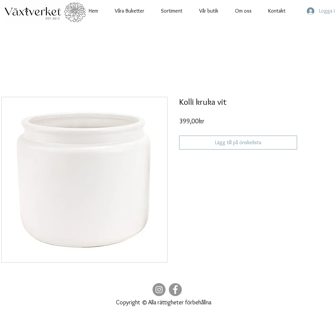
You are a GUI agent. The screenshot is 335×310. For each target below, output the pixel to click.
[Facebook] (175, 289)
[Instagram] (159, 289)
